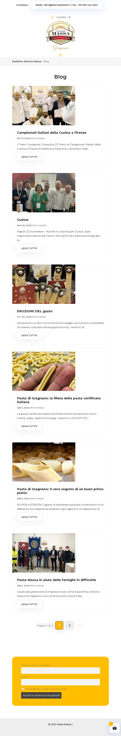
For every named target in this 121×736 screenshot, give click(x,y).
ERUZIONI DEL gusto (34, 311)
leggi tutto (29, 156)
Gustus (23, 220)
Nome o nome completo (36, 665)
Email (24, 676)
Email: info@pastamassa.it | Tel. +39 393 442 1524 (67, 5)
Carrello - (63, 17)
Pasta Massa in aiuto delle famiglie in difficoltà (56, 580)
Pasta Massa (38, 138)
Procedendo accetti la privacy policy (44, 689)
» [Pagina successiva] (80, 625)
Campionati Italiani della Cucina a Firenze (51, 133)
